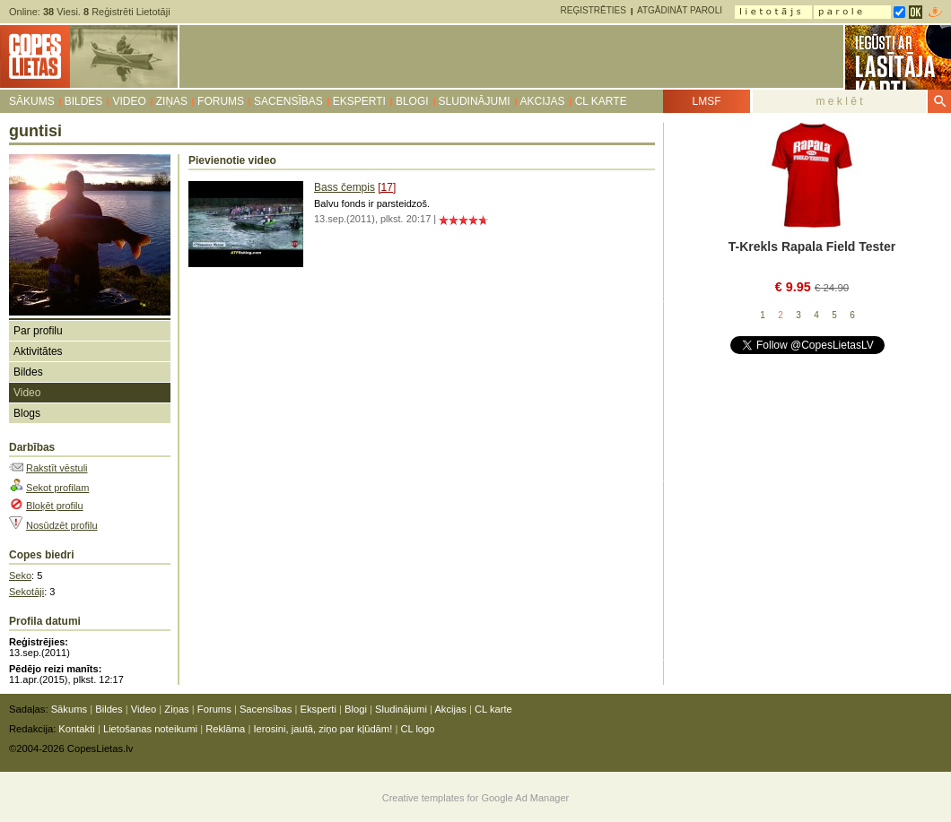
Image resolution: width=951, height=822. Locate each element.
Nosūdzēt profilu (62, 525)
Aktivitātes (38, 351)
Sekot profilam (57, 487)
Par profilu (38, 330)
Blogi (412, 101)
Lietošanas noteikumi (150, 728)
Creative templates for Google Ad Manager (476, 797)
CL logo (417, 728)
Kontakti (76, 728)
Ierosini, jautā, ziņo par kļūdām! (322, 728)
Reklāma (225, 728)
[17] (387, 187)
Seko (20, 575)
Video (128, 101)
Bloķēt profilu (54, 505)
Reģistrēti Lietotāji (126, 11)
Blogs (26, 413)
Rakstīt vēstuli (56, 468)
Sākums (32, 101)
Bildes (84, 101)
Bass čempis (344, 187)
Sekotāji (26, 591)
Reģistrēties (593, 10)
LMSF (706, 101)
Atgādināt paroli (679, 10)
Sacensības (288, 101)
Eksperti (359, 101)
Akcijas (542, 101)
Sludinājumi (474, 101)
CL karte (601, 101)
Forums (220, 101)
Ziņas (172, 101)
